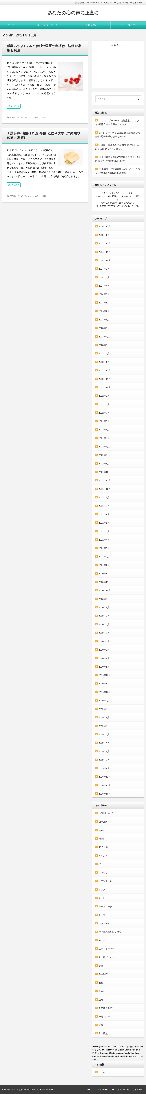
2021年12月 (105, 472)
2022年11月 (105, 379)
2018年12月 (105, 776)
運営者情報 (108, 3)
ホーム (11, 25)
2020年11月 (105, 582)
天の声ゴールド (107, 957)
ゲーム (102, 864)
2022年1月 (104, 463)
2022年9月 (104, 395)
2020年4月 (104, 641)
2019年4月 (104, 743)
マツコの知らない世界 (37, 117)
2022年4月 (104, 438)
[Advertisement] (118, 65)
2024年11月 (105, 252)
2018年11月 (105, 785)
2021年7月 (104, 514)
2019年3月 (104, 751)
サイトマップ (138, 3)
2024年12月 (105, 243)
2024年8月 (104, 277)
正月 (101, 999)
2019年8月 (104, 709)
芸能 (101, 1025)
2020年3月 (104, 649)
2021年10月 (105, 489)
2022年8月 (104, 404)
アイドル (103, 847)
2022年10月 (105, 387)
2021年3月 (104, 548)
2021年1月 (104, 565)
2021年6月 (104, 522)
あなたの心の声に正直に (73, 12)
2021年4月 (104, 539)
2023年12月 (105, 302)
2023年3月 (104, 345)
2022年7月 (104, 412)
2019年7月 (104, 717)
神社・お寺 (104, 1016)
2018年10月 (105, 793)
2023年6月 (104, 319)
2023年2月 (104, 353)
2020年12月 (105, 573)
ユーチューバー (107, 948)
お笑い (102, 838)
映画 (101, 982)
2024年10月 (105, 260)
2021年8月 (104, 506)
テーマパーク (105, 906)
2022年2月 (104, 455)
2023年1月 (104, 362)
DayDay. (103, 821)
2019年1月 (104, 768)
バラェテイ (104, 923)
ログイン (103, 1072)
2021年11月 (105, 480)
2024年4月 (104, 285)
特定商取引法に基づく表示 (88, 3)
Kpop (101, 830)
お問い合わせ (122, 3)
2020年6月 (104, 624)
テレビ (102, 898)
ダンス (102, 889)
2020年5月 (104, 633)
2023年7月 (104, 311)
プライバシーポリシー (48, 25)
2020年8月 (104, 607)
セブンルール (105, 881)
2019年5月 (104, 734)
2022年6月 (104, 421)
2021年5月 (104, 531)
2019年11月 (105, 683)
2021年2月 (104, 556)
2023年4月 (104, 336)
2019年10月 (105, 692)
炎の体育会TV (106, 1008)
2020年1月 (104, 666)
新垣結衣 (103, 974)
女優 (101, 965)
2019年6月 (104, 726)
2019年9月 (104, 700)
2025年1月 (104, 235)
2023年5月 (104, 328)
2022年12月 (105, 370)
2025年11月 (105, 226)
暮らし (102, 991)
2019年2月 (104, 760)
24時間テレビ (106, 813)
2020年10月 (105, 590)
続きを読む (13, 106)
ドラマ (102, 915)
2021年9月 (104, 497)
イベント (103, 855)
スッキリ (103, 872)
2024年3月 (104, 294)
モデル (102, 940)
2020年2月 (104, 658)
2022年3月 (104, 446)
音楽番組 (103, 1033)
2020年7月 (104, 616)
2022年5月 (104, 429)
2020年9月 (104, 599)
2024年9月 (104, 268)
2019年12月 (105, 675)
